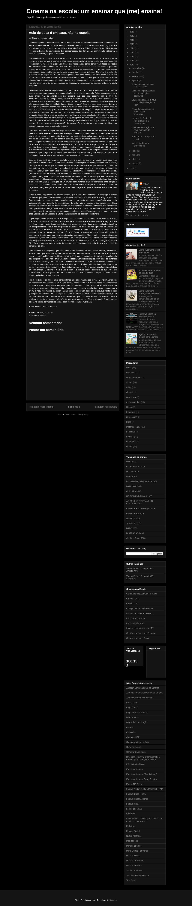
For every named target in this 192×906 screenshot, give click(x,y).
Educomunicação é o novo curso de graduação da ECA (144, 102)
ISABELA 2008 (133, 518)
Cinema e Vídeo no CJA (137, 742)
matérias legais (133, 427)
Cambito (130, 727)
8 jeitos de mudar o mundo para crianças (148, 335)
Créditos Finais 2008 (136, 538)
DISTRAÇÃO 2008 (135, 533)
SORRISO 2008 (133, 523)
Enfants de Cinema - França (139, 613)
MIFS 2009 (131, 476)
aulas (128, 387)
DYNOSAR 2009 (134, 486)
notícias (43, 315)
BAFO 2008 (131, 528)
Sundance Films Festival (137, 875)
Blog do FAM (132, 717)
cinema (129, 392)
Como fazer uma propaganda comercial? (150, 292)
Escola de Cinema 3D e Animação (142, 774)
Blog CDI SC (132, 707)
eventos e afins (133, 402)
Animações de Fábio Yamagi (139, 697)
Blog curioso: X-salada (136, 712)
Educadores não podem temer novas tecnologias (143, 111)
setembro (136, 76)
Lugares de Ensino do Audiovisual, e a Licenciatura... (142, 121)
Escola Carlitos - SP (135, 618)
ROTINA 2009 (132, 471)
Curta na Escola (133, 747)
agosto (135, 80)
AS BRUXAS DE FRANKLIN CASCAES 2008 (139, 502)
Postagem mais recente (41, 407)
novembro (137, 68)
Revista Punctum (134, 865)
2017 (132, 36)
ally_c (146, 183)
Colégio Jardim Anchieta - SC (140, 608)
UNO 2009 (131, 461)
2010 (132, 64)
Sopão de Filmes (134, 870)
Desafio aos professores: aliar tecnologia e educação (143, 93)
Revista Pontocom (134, 860)
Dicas (129, 367)
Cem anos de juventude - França (141, 594)
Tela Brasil (131, 880)
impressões (131, 417)
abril (134, 159)
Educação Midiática (135, 764)
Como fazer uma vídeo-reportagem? (150, 251)
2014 (132, 48)
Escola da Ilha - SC (135, 623)
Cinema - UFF (133, 737)
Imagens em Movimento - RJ (139, 628)
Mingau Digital (133, 831)
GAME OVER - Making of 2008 (140, 508)
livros (128, 422)
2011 (132, 60)
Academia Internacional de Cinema (142, 688)
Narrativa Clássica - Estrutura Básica (148, 315)
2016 (132, 40)
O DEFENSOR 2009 (136, 466)
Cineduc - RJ (132, 603)
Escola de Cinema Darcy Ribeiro (141, 779)
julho (134, 151)
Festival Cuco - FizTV (136, 794)
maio (134, 155)
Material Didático (134, 377)
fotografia (130, 412)
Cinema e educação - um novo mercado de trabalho (143, 130)
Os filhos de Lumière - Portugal (140, 633)
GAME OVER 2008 (135, 513)
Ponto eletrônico (133, 846)
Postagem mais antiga (105, 407)
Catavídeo (131, 732)
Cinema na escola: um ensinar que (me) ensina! (94, 11)
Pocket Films (132, 841)
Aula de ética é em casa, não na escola (143, 85)
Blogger (113, 900)
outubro (136, 72)
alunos (129, 382)
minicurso (130, 432)
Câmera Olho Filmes (136, 752)
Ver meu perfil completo (137, 215)
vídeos (129, 446)
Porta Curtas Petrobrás (137, 851)
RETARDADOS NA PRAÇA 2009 (141, 481)
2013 (132, 52)
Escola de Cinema (134, 769)
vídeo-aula (131, 441)
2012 (132, 56)
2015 (132, 44)
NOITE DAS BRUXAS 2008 (139, 496)
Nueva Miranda (133, 836)
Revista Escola (133, 855)
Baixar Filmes (132, 702)
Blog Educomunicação (136, 722)
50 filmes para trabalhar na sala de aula (150, 271)
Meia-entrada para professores (140, 144)
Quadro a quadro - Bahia (137, 638)
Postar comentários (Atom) (76, 414)
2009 (132, 168)
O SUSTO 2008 (133, 491)
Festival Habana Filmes (137, 799)
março (135, 163)
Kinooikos (130, 813)
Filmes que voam (134, 809)
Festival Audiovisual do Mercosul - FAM (144, 789)
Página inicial (73, 407)
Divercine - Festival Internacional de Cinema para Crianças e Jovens (143, 758)
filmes (129, 407)
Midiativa (130, 826)
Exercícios (131, 372)
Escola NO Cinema (135, 784)
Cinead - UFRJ (133, 598)
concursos (131, 397)
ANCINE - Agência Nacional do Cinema (144, 692)
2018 (132, 32)
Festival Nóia (132, 804)
